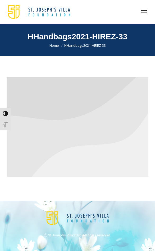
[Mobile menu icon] (144, 12)
